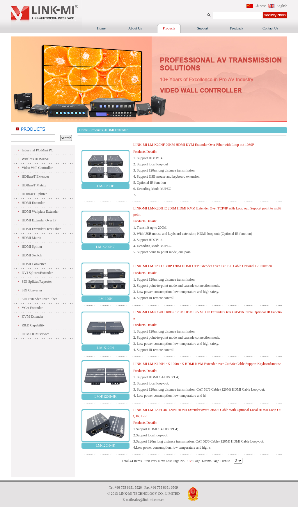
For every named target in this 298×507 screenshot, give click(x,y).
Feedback (236, 28)
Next (161, 461)
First (146, 461)
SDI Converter (32, 290)
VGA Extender (32, 308)
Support (202, 28)
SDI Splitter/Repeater (37, 281)
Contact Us (270, 28)
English (281, 6)
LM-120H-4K (105, 445)
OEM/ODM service (35, 334)
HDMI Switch (32, 255)
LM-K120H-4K (106, 396)
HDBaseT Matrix (34, 185)
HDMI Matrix (32, 238)
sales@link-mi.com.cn (148, 500)
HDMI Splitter (32, 246)
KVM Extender (32, 316)
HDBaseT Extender (35, 176)
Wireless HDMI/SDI (36, 159)
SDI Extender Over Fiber (39, 299)
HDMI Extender (33, 203)
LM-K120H (105, 348)
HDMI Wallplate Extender (40, 211)
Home (101, 28)
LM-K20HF (105, 186)
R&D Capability (33, 325)
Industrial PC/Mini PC (37, 150)
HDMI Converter (34, 264)
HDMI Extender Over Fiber (41, 229)
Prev (154, 461)
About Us (135, 28)
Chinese (260, 6)
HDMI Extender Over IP (39, 220)
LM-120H (105, 299)
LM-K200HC (105, 247)
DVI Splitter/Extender (37, 273)
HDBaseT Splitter (34, 194)
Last (169, 461)
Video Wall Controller (37, 168)
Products (169, 28)
